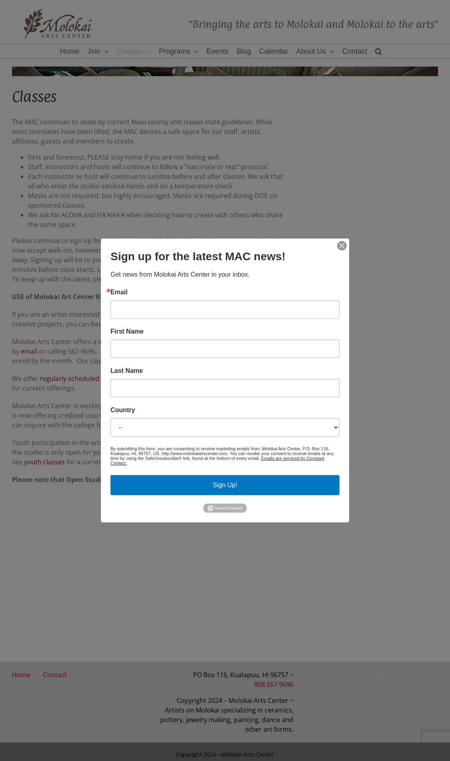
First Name (127, 331)
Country (122, 410)
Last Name (126, 371)
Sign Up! (225, 485)
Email (119, 292)
